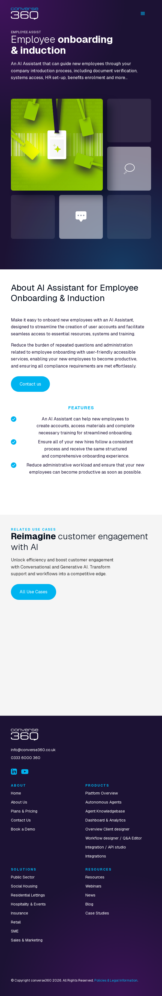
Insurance (19, 913)
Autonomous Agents (103, 802)
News (90, 895)
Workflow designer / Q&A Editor (113, 838)
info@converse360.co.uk (33, 749)
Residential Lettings (28, 895)
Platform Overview (101, 793)
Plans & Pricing (24, 811)
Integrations (95, 856)
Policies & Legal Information (115, 980)
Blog (89, 904)
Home (16, 793)
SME (15, 931)
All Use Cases (33, 592)
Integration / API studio (105, 847)
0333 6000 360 (25, 757)
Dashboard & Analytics (105, 820)
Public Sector (23, 877)
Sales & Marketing (27, 940)
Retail (16, 922)
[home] (24, 14)
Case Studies (97, 913)
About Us (19, 802)
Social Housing (24, 886)
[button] (143, 13)
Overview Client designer (107, 829)
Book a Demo (23, 829)
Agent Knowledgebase (105, 811)
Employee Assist (26, 32)
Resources (94, 877)
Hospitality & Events (28, 904)
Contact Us (21, 820)
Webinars (93, 886)
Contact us (30, 384)
